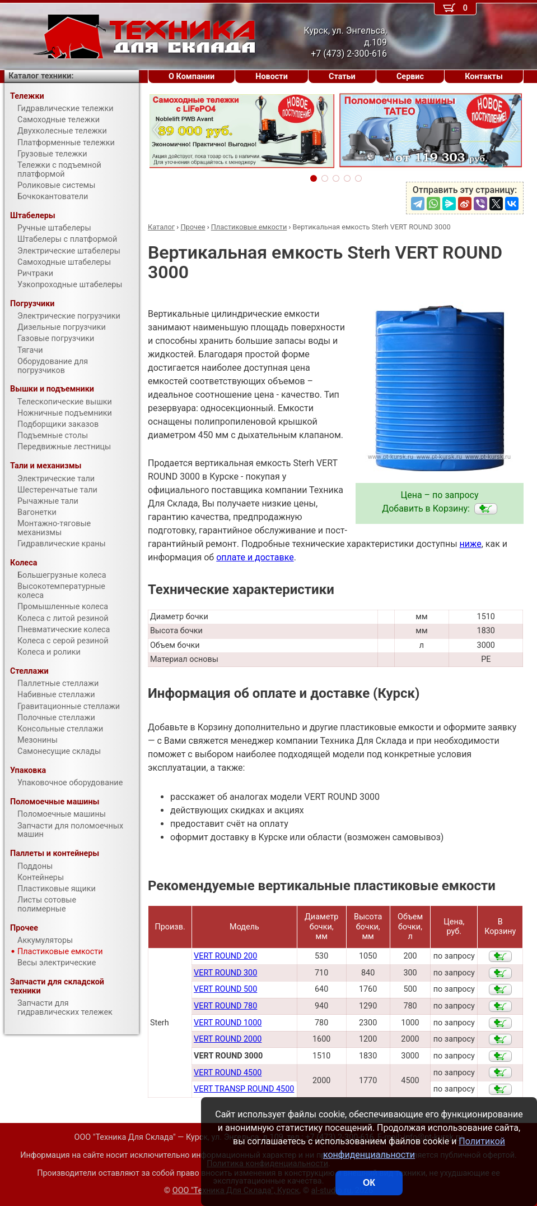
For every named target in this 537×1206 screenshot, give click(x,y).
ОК (369, 1182)
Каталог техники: (40, 76)
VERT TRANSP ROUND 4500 (244, 1089)
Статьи (342, 76)
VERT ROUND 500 (225, 989)
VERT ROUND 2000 (228, 1039)
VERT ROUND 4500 (228, 1073)
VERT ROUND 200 (225, 956)
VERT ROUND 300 (225, 973)
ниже (471, 543)
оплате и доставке (255, 557)
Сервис (410, 76)
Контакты (484, 76)
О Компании (191, 76)
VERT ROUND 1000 (228, 1023)
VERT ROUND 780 (225, 1006)
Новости (271, 76)
